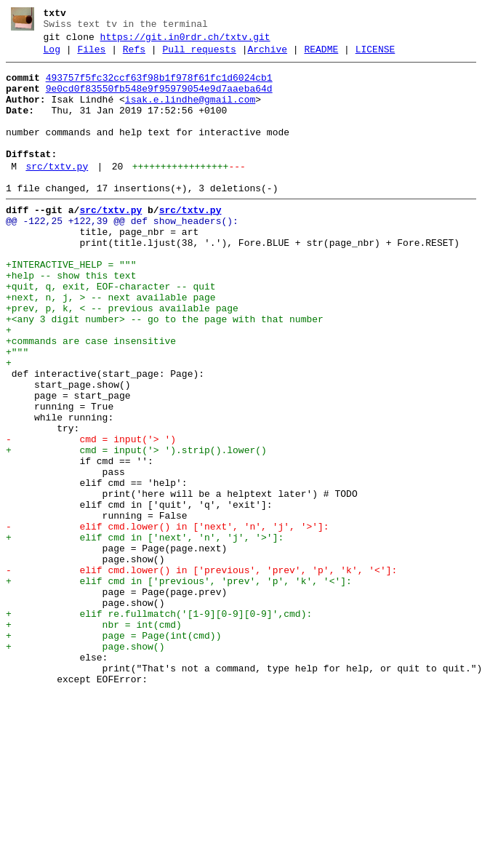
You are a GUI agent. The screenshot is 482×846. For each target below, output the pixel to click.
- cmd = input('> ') (91, 515)
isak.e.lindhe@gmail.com (190, 112)
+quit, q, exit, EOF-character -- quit (111, 332)
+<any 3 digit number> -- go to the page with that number (165, 371)
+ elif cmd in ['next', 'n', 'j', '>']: (145, 633)
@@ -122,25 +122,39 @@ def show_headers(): (122, 253)
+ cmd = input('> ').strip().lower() (136, 528)
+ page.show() (85, 764)
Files (91, 56)
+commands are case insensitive (91, 397)
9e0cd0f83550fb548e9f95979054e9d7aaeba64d (159, 99)
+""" (17, 411)
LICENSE (375, 56)
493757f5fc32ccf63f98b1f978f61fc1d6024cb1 (159, 86)
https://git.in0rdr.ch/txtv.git (185, 41)
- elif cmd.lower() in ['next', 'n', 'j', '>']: (167, 620)
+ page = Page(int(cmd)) (113, 751)
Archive (267, 56)
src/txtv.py (56, 192)
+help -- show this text (71, 319)
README (321, 56)
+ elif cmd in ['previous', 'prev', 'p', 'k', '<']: (179, 686)
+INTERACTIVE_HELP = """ (71, 306)
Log (52, 56)
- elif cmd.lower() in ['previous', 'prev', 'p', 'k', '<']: (201, 672)
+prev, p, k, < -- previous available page (122, 358)
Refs (134, 56)
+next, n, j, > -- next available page (111, 345)
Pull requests (199, 56)
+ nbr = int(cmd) (94, 738)
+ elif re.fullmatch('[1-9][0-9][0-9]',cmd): (159, 725)
